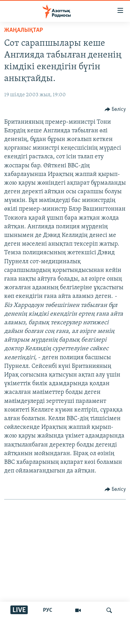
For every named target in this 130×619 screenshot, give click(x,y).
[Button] (115, 109)
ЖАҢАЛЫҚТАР (23, 30)
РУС (47, 610)
